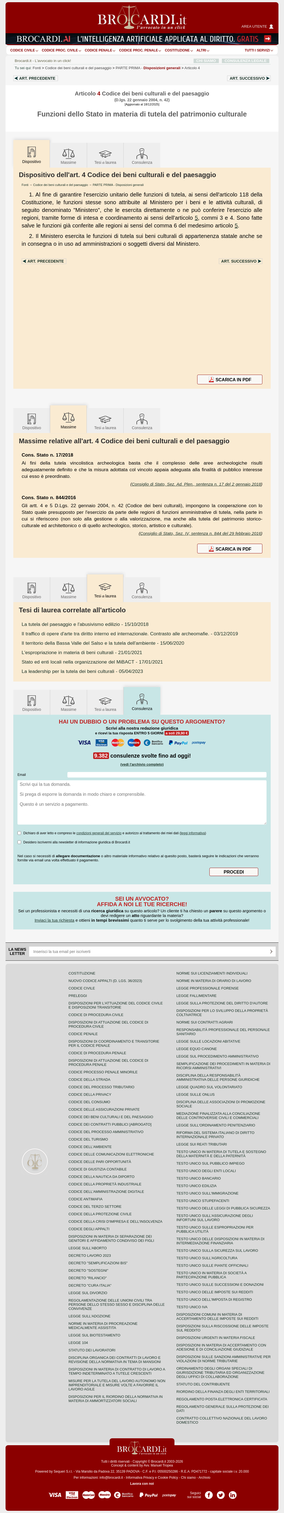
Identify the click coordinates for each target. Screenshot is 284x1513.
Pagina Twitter (221, 1493)
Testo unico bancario (198, 1178)
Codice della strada (89, 1079)
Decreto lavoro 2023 (90, 1255)
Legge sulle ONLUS (195, 1094)
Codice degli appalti (89, 1229)
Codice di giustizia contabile (98, 1169)
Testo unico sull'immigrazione (207, 1193)
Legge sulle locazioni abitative (208, 1041)
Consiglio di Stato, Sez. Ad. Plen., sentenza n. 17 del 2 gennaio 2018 (196, 484)
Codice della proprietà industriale (105, 1184)
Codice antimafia (86, 1199)
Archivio (205, 1478)
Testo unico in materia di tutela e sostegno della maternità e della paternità (221, 1154)
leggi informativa (193, 833)
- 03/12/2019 (130, 633)
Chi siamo (188, 1478)
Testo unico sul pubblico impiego (210, 1163)
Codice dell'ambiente (90, 1147)
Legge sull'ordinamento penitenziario (215, 1125)
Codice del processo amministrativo (106, 1132)
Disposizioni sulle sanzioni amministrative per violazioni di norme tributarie (223, 1359)
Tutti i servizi (257, 50)
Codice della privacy (90, 1094)
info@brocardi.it (111, 1478)
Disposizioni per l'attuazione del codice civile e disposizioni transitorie (116, 1005)
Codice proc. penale (138, 50)
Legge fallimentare (196, 996)
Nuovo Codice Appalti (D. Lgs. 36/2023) (105, 981)
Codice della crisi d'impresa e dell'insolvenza (116, 1221)
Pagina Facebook (209, 1493)
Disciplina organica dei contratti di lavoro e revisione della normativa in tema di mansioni (115, 1360)
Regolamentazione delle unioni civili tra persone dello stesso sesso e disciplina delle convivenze (117, 1304)
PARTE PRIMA (148, 68)
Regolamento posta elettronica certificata (221, 1399)
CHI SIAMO (206, 61)
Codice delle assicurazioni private (104, 1109)
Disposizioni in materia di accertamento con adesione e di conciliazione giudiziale (221, 1347)
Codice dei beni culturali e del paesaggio (78, 68)
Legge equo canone (196, 1049)
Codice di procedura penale (97, 1053)
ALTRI (201, 50)
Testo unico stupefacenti (202, 1201)
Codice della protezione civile (100, 1214)
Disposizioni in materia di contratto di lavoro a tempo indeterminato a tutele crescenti (117, 1371)
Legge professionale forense (207, 988)
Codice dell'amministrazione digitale (106, 1192)
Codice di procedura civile (96, 1015)
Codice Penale (98, 50)
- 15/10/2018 (85, 624)
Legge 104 (78, 1343)
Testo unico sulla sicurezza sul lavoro (217, 1250)
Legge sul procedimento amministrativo (217, 1056)
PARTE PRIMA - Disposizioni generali (118, 184)
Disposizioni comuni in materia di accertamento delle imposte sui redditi (217, 1316)
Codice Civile (22, 50)
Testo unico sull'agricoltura (206, 1258)
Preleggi (78, 996)
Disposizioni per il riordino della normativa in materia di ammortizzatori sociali (116, 1399)
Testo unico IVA (191, 1307)
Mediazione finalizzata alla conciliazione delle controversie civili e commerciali (218, 1116)
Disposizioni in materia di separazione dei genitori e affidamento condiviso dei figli (111, 1238)
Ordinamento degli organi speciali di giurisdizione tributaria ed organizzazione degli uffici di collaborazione (220, 1372)
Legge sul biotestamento (94, 1335)
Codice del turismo (88, 1139)
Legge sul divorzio (88, 1293)
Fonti (37, 68)
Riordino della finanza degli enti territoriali (223, 1392)
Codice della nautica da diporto (102, 1177)
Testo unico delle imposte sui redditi (214, 1292)
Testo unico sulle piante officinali (212, 1265)
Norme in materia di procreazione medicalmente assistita (103, 1326)
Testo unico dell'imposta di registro (214, 1299)
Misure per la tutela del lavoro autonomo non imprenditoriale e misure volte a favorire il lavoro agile (117, 1385)
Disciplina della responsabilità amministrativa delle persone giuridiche (218, 1077)
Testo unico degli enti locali (206, 1171)
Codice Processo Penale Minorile (103, 1072)
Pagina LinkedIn (233, 1493)
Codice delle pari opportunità (100, 1162)
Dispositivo (31, 421)
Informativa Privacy (140, 1478)
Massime (68, 156)
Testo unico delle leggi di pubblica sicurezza (223, 1208)
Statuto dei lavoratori (92, 1350)
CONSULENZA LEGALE (246, 61)
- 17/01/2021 (92, 662)
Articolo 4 (192, 68)
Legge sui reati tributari (201, 1144)
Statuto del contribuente (203, 1384)
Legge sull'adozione (89, 1316)
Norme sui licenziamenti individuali (211, 973)
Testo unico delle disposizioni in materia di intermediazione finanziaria (220, 1241)
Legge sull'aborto (88, 1248)
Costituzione (177, 50)
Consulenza (142, 156)
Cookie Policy (168, 1478)
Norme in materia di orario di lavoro (213, 981)
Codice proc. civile (60, 50)
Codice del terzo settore (95, 1206)
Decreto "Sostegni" (88, 1270)
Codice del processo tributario (101, 1087)
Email (21, 775)
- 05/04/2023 (82, 671)
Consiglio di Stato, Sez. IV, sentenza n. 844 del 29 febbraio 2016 (200, 533)
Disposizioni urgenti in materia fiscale (215, 1338)
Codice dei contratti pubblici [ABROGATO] (110, 1124)
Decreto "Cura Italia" (90, 1285)
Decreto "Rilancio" (88, 1278)
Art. (37, 78)
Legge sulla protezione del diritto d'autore (222, 1003)
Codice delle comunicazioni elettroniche (111, 1154)
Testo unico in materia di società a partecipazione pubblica (211, 1275)
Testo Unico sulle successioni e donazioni (220, 1285)
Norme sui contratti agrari (204, 1022)
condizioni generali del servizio (98, 833)
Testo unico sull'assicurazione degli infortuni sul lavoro (214, 1218)
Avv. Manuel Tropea (158, 1465)
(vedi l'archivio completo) (142, 764)
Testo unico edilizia (196, 1186)
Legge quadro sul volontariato (209, 1087)
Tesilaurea (105, 156)
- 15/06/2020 (103, 643)
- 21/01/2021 (82, 652)
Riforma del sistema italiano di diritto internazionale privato (215, 1135)
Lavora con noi (142, 1484)
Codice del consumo (89, 1102)
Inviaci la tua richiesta (54, 920)
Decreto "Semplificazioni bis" (98, 1263)
